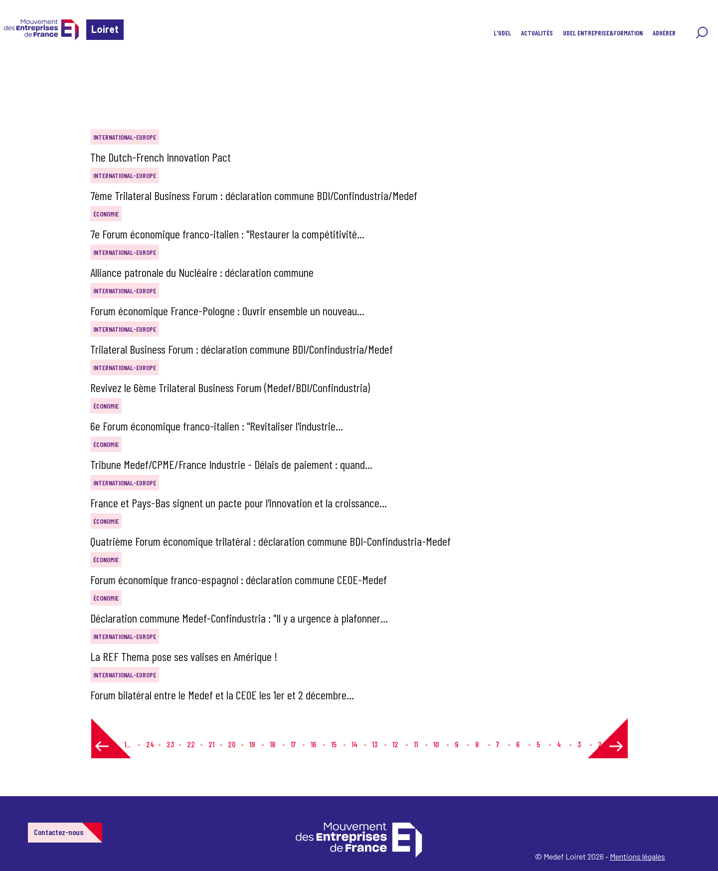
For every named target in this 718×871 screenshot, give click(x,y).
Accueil (24, 67)
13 (374, 744)
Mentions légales (637, 856)
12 (395, 744)
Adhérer (664, 32)
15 (334, 744)
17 (293, 744)
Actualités (537, 32)
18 (272, 744)
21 (211, 744)
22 (191, 744)
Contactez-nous (58, 832)
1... (127, 744)
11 (416, 744)
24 (150, 744)
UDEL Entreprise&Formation (603, 32)
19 (252, 744)
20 (231, 744)
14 (355, 744)
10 (436, 744)
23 (170, 744)
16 (313, 744)
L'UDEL (502, 32)
